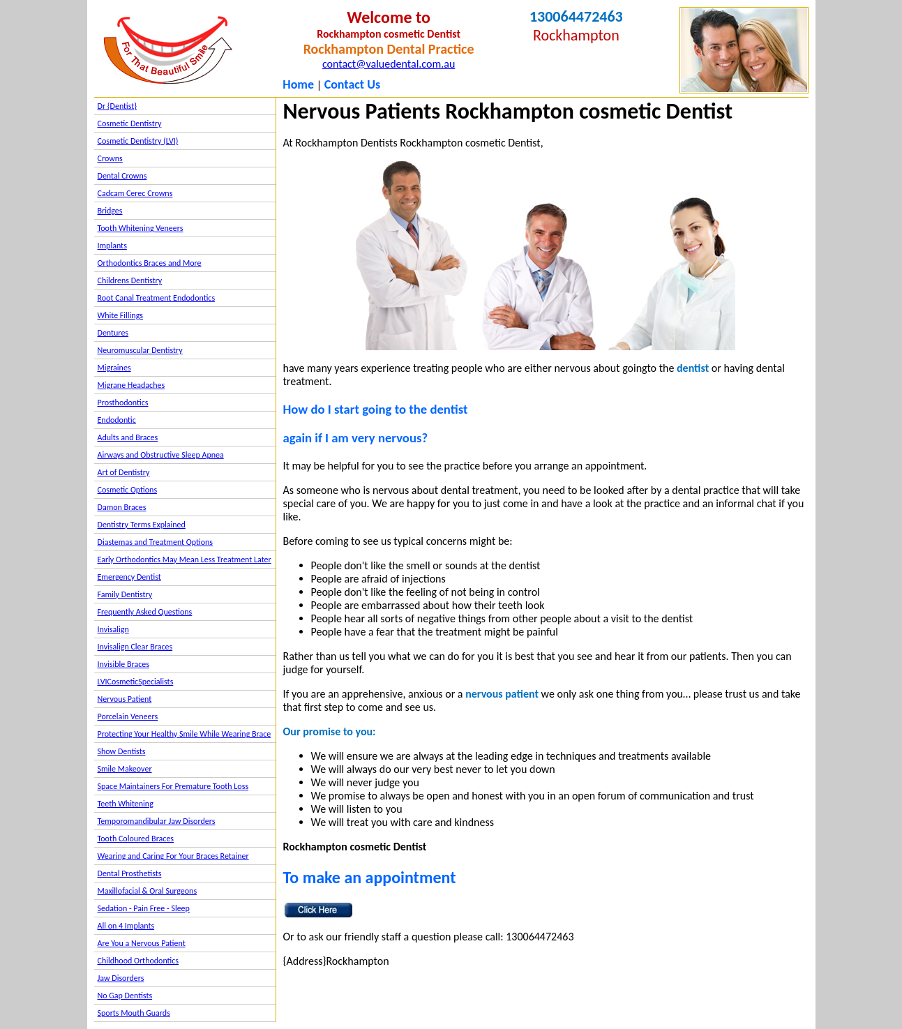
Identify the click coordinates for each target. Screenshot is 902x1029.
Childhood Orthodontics (138, 961)
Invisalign (113, 629)
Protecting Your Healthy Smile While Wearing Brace (184, 734)
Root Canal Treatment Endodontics (157, 298)
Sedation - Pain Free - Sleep (144, 908)
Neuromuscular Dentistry (140, 350)
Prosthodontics (123, 402)
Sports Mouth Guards (134, 1013)
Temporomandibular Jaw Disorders (157, 821)
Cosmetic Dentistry (130, 123)
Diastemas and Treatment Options (155, 542)
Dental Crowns (122, 176)
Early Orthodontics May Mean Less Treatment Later (184, 559)
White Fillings (120, 315)
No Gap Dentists (125, 995)
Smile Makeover (125, 769)
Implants (112, 245)
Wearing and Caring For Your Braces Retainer (173, 856)
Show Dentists (122, 751)
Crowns (110, 158)
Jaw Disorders (121, 978)
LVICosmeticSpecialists (136, 681)
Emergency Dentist (129, 577)
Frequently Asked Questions (145, 612)
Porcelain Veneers (128, 716)
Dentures (113, 333)
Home (298, 84)
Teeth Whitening (125, 804)
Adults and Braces (128, 437)
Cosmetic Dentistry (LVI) (138, 141)
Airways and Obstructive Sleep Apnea (161, 455)
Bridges (110, 211)
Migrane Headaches (131, 385)
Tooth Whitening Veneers (140, 228)
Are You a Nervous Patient (142, 943)
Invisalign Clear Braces (135, 647)
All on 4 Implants (126, 926)
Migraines (114, 368)
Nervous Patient (125, 699)
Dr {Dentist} (117, 106)
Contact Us (352, 84)
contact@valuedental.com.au (388, 63)
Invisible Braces (123, 664)
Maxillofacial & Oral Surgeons (147, 891)
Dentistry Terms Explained (142, 524)
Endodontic (117, 420)
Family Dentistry (125, 594)
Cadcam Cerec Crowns (135, 193)
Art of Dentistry (124, 472)
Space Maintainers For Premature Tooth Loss (173, 786)
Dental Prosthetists (130, 873)
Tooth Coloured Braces (136, 838)
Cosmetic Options (128, 490)
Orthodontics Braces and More (150, 263)
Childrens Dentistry (130, 280)
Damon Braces (122, 507)
